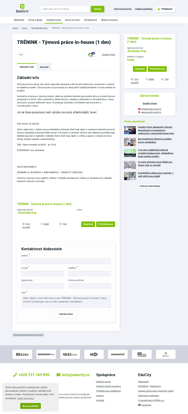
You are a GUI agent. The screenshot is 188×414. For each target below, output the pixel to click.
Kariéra (100, 395)
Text (24, 292)
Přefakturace (105, 224)
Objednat (88, 224)
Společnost (27, 280)
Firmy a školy (35, 19)
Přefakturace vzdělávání (108, 390)
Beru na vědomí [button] (30, 406)
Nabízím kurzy (103, 381)
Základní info (27, 66)
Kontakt (44, 66)
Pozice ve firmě (76, 280)
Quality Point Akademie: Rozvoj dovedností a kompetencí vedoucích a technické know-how (156, 130)
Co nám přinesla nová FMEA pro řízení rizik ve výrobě (155, 163)
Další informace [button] (26, 398)
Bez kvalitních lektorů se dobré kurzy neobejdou (155, 140)
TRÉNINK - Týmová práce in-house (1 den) (70, 28)
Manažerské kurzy (39, 28)
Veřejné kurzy (53, 19)
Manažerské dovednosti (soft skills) (28, 335)
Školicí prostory (109, 19)
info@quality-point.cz (151, 109)
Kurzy (24, 28)
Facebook (144, 404)
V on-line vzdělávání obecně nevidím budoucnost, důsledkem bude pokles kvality (155, 153)
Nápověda (143, 381)
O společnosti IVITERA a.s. (151, 400)
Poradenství (90, 19)
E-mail (25, 267)
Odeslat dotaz (66, 314)
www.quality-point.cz (151, 112)
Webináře (19, 19)
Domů (15, 28)
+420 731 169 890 (31, 375)
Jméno (25, 255)
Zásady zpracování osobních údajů (155, 390)
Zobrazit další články (150, 186)
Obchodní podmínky (148, 395)
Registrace (155, 386)
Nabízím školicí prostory (108, 386)
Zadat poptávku (143, 9)
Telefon (73, 267)
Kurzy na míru (72, 19)
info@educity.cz (73, 375)
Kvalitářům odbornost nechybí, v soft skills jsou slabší (155, 174)
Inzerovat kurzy (123, 9)
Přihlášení (165, 9)
